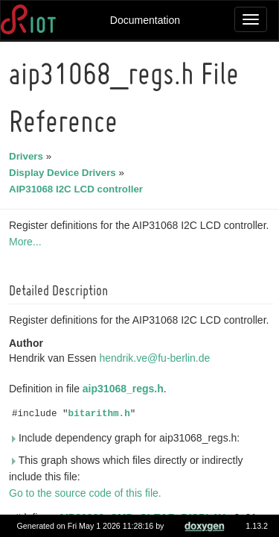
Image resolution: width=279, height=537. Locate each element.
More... (27, 242)
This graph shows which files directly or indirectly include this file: (128, 468)
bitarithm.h (101, 414)
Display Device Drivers (64, 172)
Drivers (28, 156)
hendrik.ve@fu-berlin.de (156, 358)
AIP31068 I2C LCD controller (78, 189)
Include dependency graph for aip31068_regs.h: (126, 438)
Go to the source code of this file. (87, 493)
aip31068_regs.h (125, 389)
